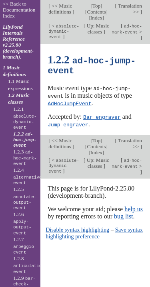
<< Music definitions (60, 9)
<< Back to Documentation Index (19, 10)
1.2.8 (30, 265)
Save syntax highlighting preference (94, 231)
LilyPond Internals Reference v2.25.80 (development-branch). (18, 42)
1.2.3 (24, 157)
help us (133, 207)
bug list (123, 214)
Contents (96, 12)
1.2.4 (28, 176)
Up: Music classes (97, 29)
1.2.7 (24, 246)
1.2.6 (22, 223)
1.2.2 (24, 139)
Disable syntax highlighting (77, 228)
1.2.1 (24, 118)
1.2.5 (24, 198)
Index (96, 18)
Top (96, 6)
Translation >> (129, 9)
